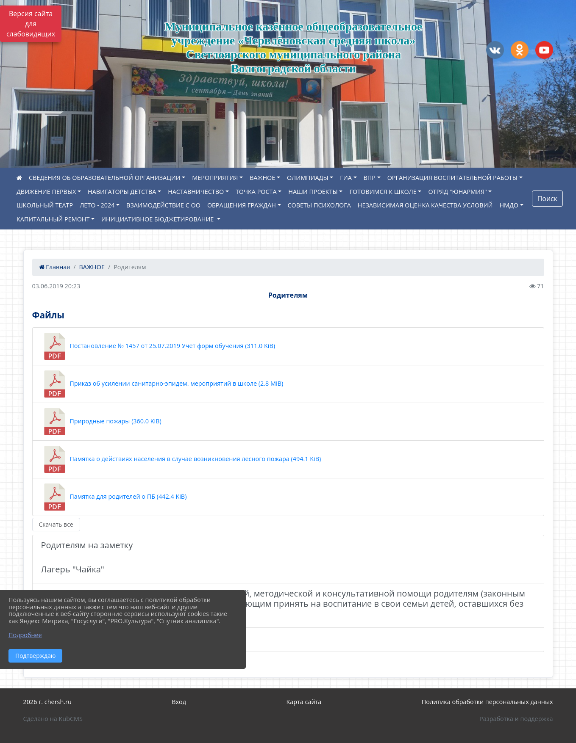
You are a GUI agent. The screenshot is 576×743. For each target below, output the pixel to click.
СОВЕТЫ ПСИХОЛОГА (319, 205)
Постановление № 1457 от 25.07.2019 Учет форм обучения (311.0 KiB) (158, 346)
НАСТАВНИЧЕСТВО (196, 192)
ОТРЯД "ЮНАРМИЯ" (457, 192)
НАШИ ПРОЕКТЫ (312, 192)
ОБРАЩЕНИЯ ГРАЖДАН (241, 205)
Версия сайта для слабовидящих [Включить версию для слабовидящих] (30, 24)
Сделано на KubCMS (53, 719)
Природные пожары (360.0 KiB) (101, 421)
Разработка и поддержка (516, 719)
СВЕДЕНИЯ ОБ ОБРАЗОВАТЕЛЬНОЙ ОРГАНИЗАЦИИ (105, 178)
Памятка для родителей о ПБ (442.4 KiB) (114, 497)
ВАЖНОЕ (262, 178)
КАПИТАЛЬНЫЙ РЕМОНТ (53, 219)
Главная (54, 267)
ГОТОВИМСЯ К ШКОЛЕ (382, 192)
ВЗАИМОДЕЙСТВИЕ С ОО (163, 205)
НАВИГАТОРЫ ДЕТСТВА (122, 192)
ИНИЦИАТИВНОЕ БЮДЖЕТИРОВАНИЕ (158, 219)
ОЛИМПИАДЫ (307, 178)
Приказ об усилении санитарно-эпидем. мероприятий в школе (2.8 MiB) (162, 384)
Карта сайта (303, 702)
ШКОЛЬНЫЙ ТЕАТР (45, 205)
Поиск (547, 198)
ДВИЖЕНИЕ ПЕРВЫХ (46, 192)
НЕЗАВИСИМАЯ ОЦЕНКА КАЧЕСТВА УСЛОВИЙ (425, 205)
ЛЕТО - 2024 (97, 205)
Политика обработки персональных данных (487, 702)
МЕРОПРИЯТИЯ (215, 178)
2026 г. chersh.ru (47, 702)
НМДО (508, 205)
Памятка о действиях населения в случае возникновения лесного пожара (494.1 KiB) (181, 459)
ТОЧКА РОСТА (256, 192)
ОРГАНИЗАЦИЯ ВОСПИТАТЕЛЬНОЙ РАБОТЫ (452, 178)
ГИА (346, 178)
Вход (179, 702)
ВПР (370, 178)
